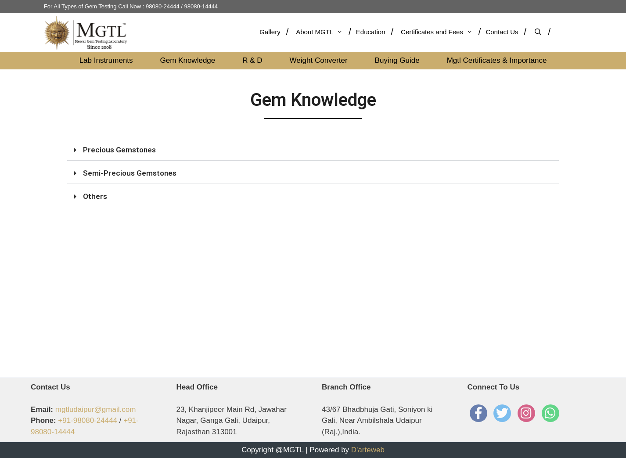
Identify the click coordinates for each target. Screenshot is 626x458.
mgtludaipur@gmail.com (95, 409)
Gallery (270, 32)
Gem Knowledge (188, 60)
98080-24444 (163, 6)
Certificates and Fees (437, 32)
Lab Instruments (106, 60)
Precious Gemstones (119, 149)
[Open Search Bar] (541, 32)
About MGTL (319, 32)
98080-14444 (201, 6)
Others (95, 196)
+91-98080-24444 (87, 420)
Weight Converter (319, 60)
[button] (313, 150)
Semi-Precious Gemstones (129, 173)
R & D (252, 60)
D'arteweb (368, 450)
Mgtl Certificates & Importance (497, 60)
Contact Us (502, 32)
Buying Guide (397, 60)
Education (370, 32)
